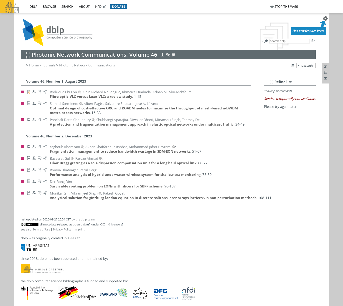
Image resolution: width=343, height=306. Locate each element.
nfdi (98, 6)
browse (49, 6)
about (84, 6)
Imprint (79, 229)
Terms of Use (41, 229)
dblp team (88, 219)
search (67, 6)
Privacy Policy (62, 229)
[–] (271, 81)
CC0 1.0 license (110, 224)
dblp (33, 6)
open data (80, 224)
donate (118, 6)
